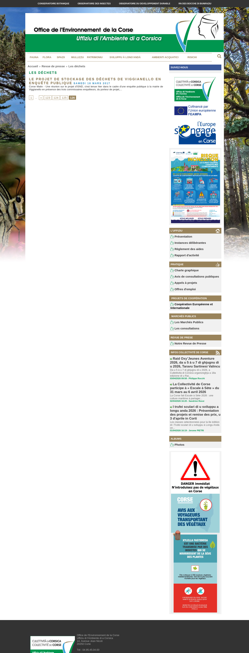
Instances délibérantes (185, 244)
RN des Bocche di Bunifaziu (195, 3)
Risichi (192, 57)
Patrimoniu (95, 57)
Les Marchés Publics (184, 325)
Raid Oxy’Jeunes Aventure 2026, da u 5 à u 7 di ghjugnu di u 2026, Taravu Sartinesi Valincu (195, 365)
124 (54, 95)
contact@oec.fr (96, 638)
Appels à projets (182, 285)
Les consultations (182, 332)
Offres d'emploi (181, 292)
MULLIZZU (77, 57)
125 (61, 95)
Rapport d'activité (182, 257)
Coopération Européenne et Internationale (188, 309)
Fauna (34, 57)
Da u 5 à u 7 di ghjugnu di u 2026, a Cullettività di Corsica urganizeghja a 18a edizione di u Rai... (194, 373)
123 (46, 95)
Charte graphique (182, 272)
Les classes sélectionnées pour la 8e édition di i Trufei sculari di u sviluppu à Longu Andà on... (194, 409)
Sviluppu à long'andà (125, 57)
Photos (176, 427)
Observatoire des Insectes (94, 3)
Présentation (180, 237)
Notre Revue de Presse (185, 347)
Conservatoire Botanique (54, 3)
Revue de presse (47, 66)
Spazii (61, 57)
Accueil (31, 66)
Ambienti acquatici (165, 57)
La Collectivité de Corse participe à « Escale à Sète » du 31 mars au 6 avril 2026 (193, 385)
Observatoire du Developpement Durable (145, 3)
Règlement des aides (184, 250)
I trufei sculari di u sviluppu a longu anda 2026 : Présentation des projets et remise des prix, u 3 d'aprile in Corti (195, 402)
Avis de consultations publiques (190, 279)
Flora (47, 57)
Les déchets (66, 66)
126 (68, 95)
